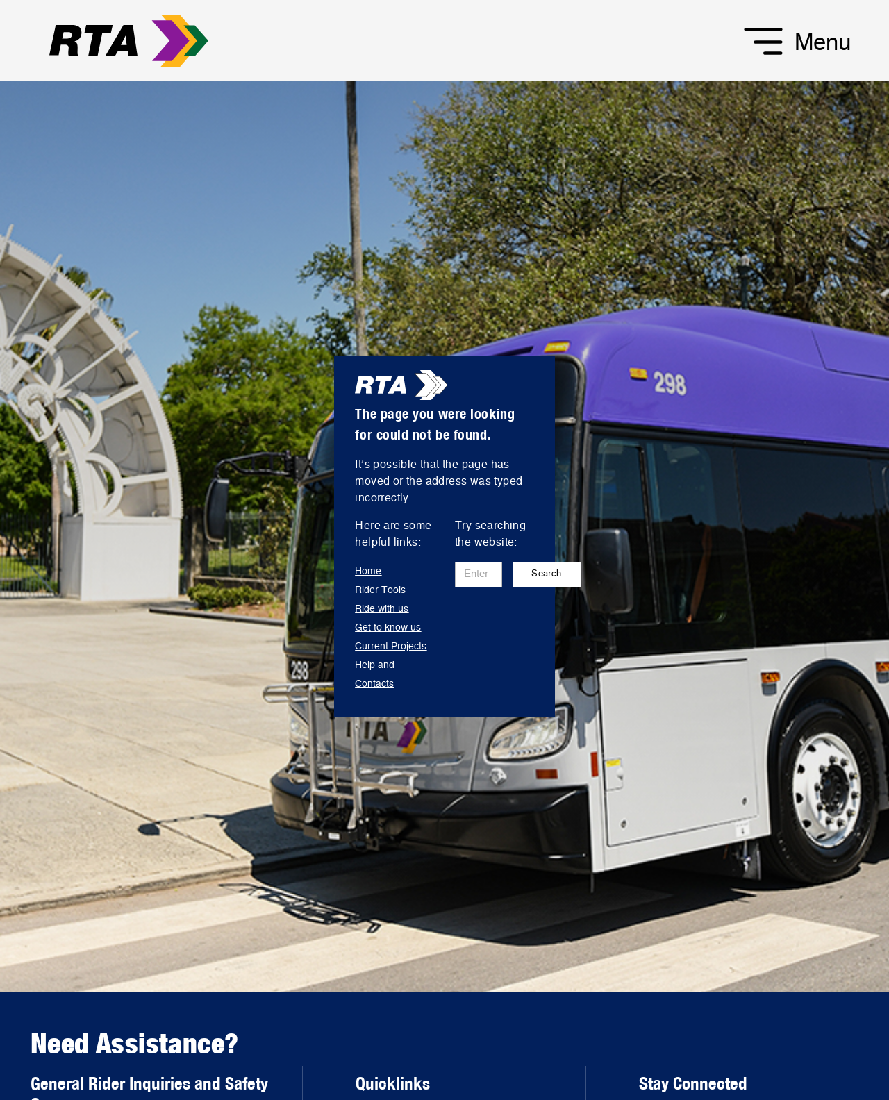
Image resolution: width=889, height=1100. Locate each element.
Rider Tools (380, 590)
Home (368, 571)
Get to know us (388, 628)
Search (546, 573)
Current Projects (390, 646)
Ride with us (381, 609)
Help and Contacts (374, 674)
